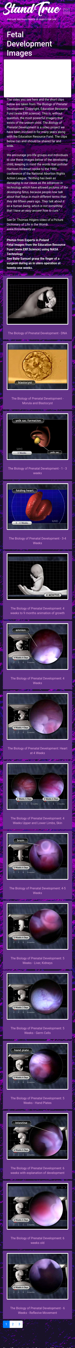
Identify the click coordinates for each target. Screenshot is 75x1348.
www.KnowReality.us (21, 229)
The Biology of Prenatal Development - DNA (37, 333)
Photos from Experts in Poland (28, 240)
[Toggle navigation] (66, 11)
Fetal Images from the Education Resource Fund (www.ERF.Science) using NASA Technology (36, 249)
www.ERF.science (27, 113)
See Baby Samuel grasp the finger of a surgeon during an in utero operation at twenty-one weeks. (34, 263)
